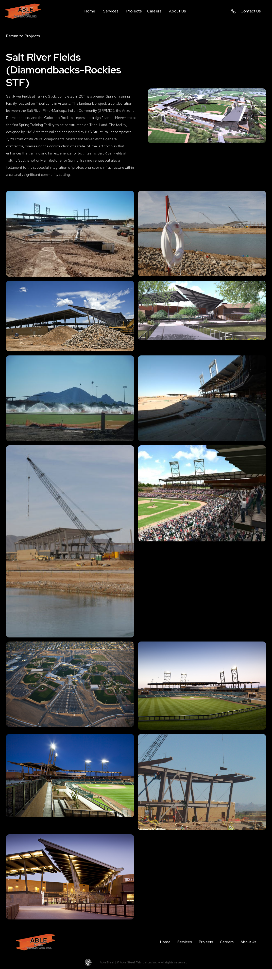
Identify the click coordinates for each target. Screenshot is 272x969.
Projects (206, 942)
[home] (26, 11)
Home (165, 942)
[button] (111, 11)
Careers (227, 942)
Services (184, 942)
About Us (248, 942)
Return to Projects (23, 36)
